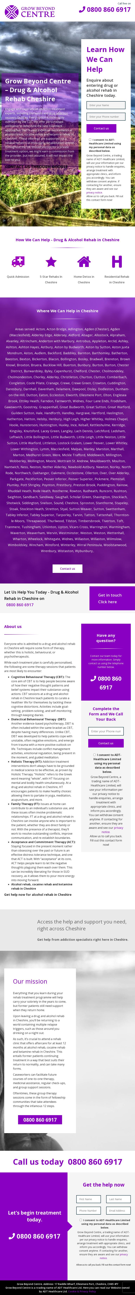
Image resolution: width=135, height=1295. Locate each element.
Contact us (67, 569)
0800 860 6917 (105, 9)
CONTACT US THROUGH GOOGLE (36, 166)
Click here (107, 601)
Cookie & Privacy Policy (82, 1291)
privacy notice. (94, 192)
